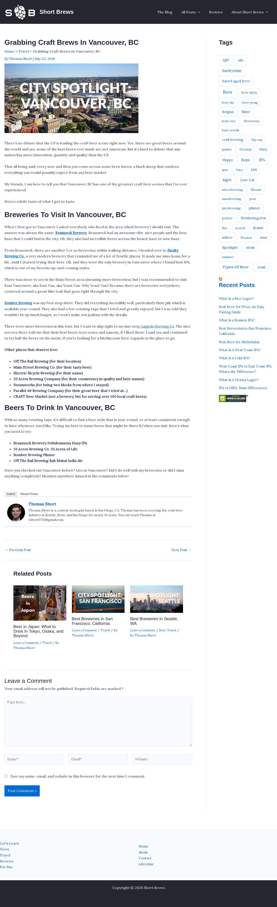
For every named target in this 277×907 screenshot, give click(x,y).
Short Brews (57, 11)
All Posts (195, 12)
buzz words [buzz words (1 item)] (230, 130)
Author (11, 499)
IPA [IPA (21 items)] (262, 159)
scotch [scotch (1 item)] (240, 228)
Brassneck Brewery (71, 232)
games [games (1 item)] (226, 149)
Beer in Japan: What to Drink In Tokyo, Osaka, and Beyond (36, 636)
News (5, 849)
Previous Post (19, 555)
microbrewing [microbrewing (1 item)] (232, 190)
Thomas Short (42, 509)
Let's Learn (10, 843)
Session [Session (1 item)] (246, 238)
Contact (146, 858)
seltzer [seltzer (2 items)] (227, 237)
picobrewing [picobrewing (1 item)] (231, 208)
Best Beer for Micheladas (240, 341)
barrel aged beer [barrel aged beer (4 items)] (236, 81)
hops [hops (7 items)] (245, 160)
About (144, 852)
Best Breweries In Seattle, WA (155, 626)
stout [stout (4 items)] (250, 247)
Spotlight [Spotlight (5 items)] (230, 247)
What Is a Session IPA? (238, 320)
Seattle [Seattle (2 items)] (258, 228)
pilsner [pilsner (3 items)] (254, 208)
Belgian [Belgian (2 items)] (228, 112)
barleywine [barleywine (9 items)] (232, 70)
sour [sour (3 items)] (263, 237)
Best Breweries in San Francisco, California (94, 626)
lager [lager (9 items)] (227, 179)
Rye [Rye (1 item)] (224, 228)
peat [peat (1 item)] (252, 199)
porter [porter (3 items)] (227, 218)
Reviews (218, 12)
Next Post (181, 555)
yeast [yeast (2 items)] (261, 267)
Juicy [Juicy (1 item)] (239, 170)
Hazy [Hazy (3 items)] (263, 149)
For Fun (7, 867)
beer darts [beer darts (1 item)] (249, 92)
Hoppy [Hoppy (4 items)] (227, 160)
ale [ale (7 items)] (240, 60)
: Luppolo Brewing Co (158, 326)
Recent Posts (29, 499)
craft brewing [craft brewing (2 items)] (232, 139)
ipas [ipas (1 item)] (225, 170)
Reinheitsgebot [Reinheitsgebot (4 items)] (253, 218)
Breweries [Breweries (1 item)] (251, 121)
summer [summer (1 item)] (228, 257)
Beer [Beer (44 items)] (228, 92)
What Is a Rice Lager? (237, 298)
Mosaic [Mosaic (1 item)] (256, 190)
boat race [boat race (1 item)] (229, 121)
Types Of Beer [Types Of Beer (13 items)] (236, 267)
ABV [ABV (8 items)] (226, 60)
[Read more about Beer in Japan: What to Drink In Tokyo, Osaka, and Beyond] (39, 608)
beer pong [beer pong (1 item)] (250, 103)
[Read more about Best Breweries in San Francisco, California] (98, 604)
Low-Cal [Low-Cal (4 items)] (247, 180)
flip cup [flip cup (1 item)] (256, 140)
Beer (164, 636)
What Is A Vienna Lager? (240, 378)
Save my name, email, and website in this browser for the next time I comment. (77, 785)
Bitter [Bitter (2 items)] (246, 112)
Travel (49, 648)
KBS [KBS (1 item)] (254, 170)
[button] (202, 12)
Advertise (147, 864)
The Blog (171, 12)
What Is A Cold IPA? (235, 357)
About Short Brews (250, 12)
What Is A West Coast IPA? (241, 349)
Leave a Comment (26, 648)
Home (144, 846)
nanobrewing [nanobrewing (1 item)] (231, 199)
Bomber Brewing (18, 302)
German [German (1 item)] (245, 149)
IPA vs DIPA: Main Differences (244, 386)
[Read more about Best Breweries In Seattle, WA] (156, 604)
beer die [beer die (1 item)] (228, 103)
